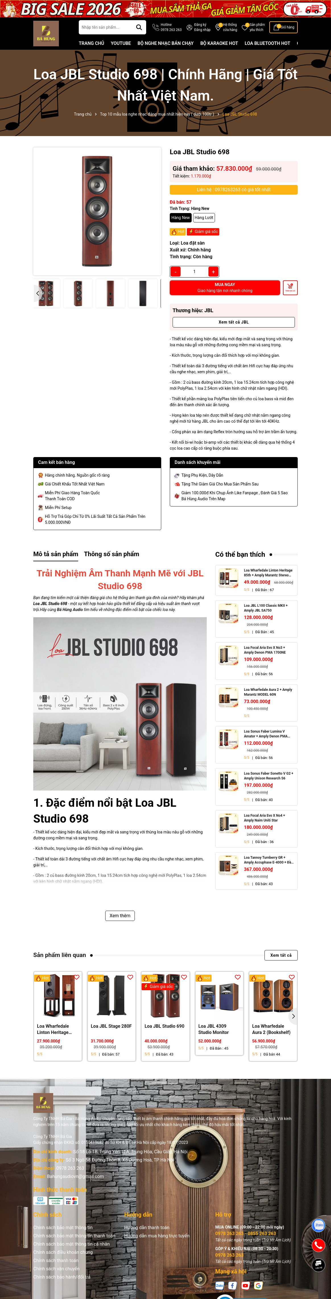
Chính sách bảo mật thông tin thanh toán (74, 1235)
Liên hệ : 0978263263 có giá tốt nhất (234, 189)
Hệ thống (230, 27)
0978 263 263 (70, 1168)
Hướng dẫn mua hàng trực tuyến (156, 1235)
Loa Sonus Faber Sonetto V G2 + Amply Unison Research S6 (268, 776)
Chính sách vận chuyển (56, 1268)
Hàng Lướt (204, 217)
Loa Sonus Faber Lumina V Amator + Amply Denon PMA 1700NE (265, 734)
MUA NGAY (225, 287)
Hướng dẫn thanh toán (146, 1227)
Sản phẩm (257, 27)
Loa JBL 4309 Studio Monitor (213, 1029)
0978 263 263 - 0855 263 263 (245, 1233)
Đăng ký (200, 25)
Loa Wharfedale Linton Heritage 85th (53, 1029)
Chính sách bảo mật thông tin (63, 1227)
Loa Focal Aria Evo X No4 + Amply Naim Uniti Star (264, 818)
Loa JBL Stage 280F (111, 1026)
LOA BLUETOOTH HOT (267, 43)
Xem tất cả (281, 955)
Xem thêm (120, 915)
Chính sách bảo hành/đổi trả (61, 1277)
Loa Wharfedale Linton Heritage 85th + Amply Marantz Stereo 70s (268, 573)
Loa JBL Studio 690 (164, 1026)
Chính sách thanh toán (55, 1260)
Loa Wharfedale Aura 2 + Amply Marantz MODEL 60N (268, 692)
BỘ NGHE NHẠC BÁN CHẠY (166, 43)
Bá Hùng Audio (70, 609)
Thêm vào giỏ (290, 291)
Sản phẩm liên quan (59, 955)
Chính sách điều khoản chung (63, 1252)
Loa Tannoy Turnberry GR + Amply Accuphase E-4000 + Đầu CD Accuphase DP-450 (268, 860)
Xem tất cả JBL (234, 322)
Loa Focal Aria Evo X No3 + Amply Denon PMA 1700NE (265, 650)
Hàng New (180, 217)
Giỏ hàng (287, 27)
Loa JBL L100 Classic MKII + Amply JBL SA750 (266, 608)
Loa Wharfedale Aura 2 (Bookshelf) (271, 1029)
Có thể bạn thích (240, 554)
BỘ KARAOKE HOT (219, 43)
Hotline (171, 27)
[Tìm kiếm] (139, 27)
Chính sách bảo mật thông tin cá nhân (71, 1244)
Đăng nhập (202, 30)
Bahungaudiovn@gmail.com (75, 1176)
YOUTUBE (121, 43)
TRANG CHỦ (91, 43)
